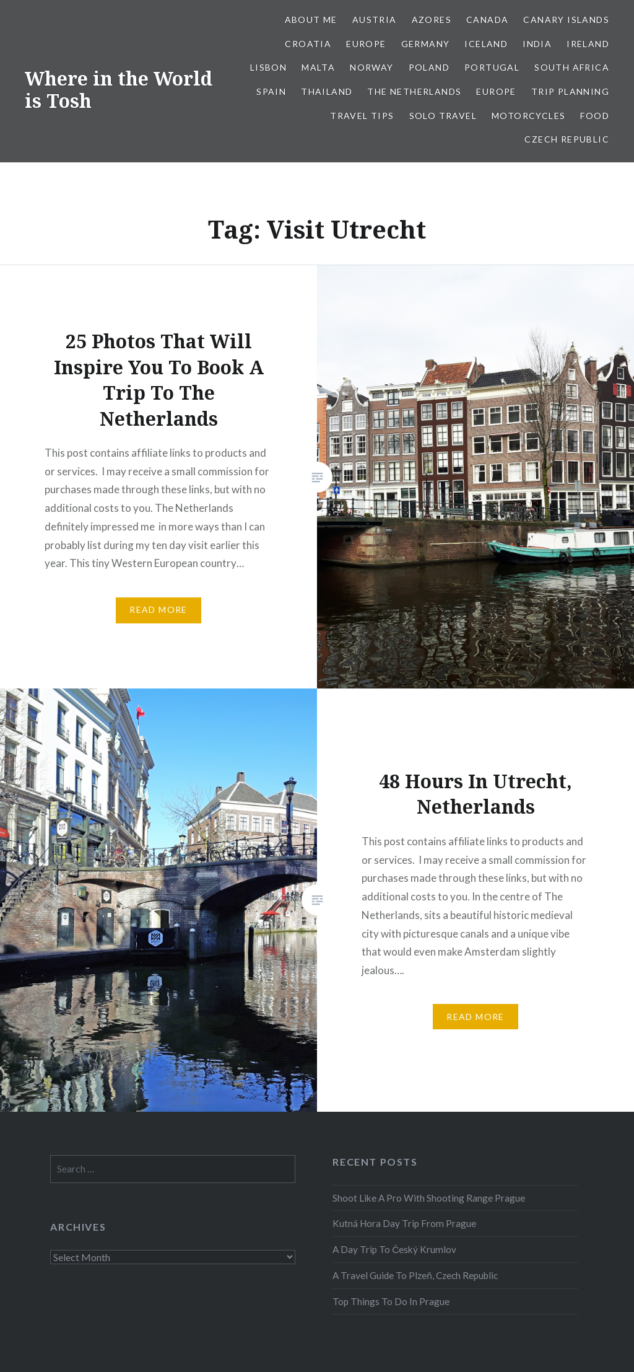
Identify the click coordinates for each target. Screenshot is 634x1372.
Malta (318, 67)
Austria (374, 19)
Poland (429, 67)
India (537, 43)
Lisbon (268, 67)
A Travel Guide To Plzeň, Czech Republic (415, 1275)
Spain (271, 91)
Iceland (486, 43)
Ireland (588, 43)
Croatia (308, 43)
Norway (371, 67)
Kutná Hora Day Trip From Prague (404, 1223)
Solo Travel (443, 115)
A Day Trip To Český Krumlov (394, 1249)
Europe (366, 43)
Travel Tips (362, 115)
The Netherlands (414, 91)
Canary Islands (566, 19)
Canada (487, 19)
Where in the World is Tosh (118, 89)
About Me (311, 19)
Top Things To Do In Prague (390, 1301)
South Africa (571, 67)
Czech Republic (566, 139)
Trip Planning (570, 91)
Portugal (491, 67)
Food (594, 115)
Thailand (326, 91)
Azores (431, 19)
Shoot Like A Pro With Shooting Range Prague (428, 1197)
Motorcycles (528, 115)
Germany (425, 43)
